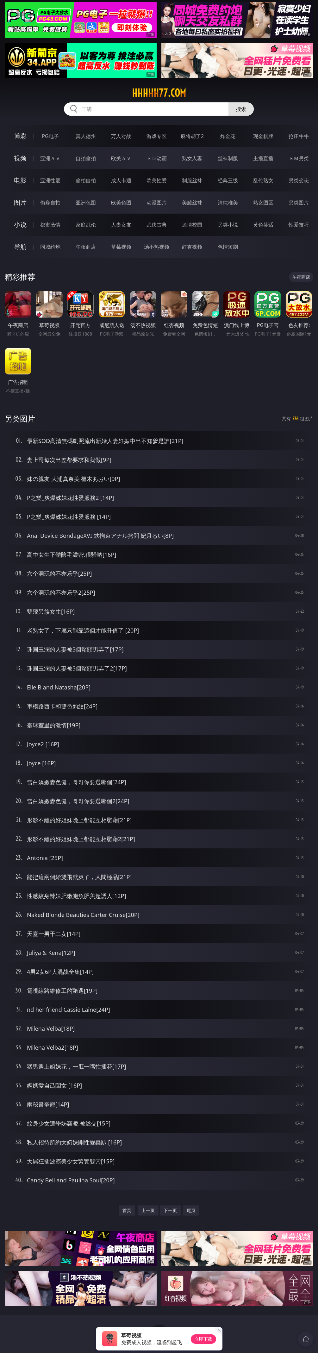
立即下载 (203, 1339)
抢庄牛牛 (299, 136)
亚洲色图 (86, 202)
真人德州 (86, 136)
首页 (126, 1210)
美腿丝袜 (192, 202)
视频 (20, 158)
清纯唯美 (228, 202)
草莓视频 (121, 246)
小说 (20, 224)
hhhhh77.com (159, 93)
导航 (20, 246)
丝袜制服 (228, 158)
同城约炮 (50, 246)
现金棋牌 (263, 136)
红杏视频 (192, 246)
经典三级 (228, 180)
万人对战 (121, 136)
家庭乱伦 (86, 224)
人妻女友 (121, 224)
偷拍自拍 (86, 180)
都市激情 (50, 224)
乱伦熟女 (263, 180)
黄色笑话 (263, 224)
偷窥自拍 (50, 202)
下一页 (170, 1210)
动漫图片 (157, 202)
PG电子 (50, 136)
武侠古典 (157, 224)
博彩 (20, 136)
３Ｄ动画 (157, 158)
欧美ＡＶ (121, 158)
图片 (20, 202)
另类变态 (299, 180)
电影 (20, 180)
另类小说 (228, 224)
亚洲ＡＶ (50, 158)
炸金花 (227, 136)
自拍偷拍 (86, 158)
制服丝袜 (192, 180)
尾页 (191, 1210)
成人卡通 (121, 180)
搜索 (241, 109)
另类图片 (299, 202)
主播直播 (263, 158)
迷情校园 (192, 224)
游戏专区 (157, 136)
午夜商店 (86, 246)
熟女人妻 (192, 158)
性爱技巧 (299, 224)
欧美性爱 (157, 180)
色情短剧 (228, 246)
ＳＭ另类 (299, 158)
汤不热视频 (156, 246)
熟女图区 (263, 202)
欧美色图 (121, 202)
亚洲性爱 (50, 180)
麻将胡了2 (192, 136)
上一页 (148, 1210)
